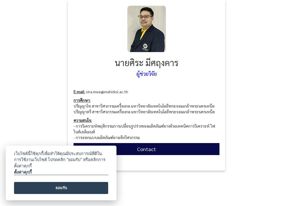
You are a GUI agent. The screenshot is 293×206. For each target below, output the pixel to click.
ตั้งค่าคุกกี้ (23, 172)
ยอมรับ (61, 188)
